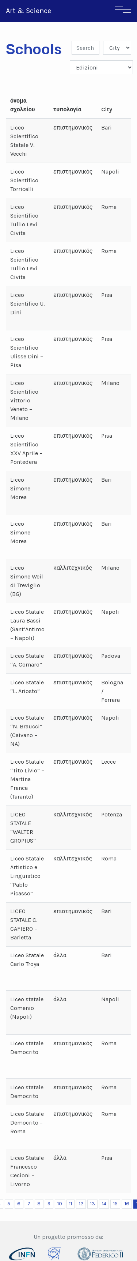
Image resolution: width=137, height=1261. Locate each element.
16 (127, 1204)
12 (81, 1204)
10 (59, 1204)
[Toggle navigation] (123, 11)
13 (92, 1204)
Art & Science (28, 11)
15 (115, 1204)
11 (70, 1204)
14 (104, 1204)
